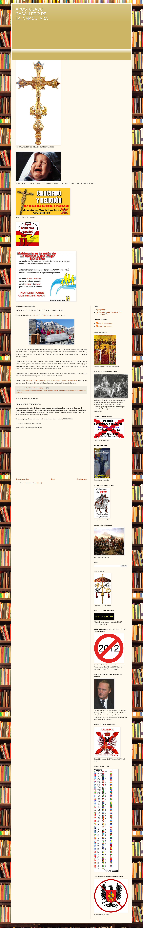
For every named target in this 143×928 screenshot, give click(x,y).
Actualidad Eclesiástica (29, 390)
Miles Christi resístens (105, 326)
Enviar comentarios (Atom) (33, 483)
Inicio (53, 479)
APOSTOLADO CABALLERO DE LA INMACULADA (32, 14)
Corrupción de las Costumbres (67, 390)
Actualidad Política (41, 390)
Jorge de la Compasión (105, 323)
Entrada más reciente (22, 479)
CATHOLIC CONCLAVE (41, 315)
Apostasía (50, 390)
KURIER (54, 315)
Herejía (79, 390)
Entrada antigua (82, 479)
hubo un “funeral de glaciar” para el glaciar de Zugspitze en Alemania (51, 380)
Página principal (101, 310)
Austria (56, 390)
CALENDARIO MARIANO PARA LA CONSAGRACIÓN (108, 313)
